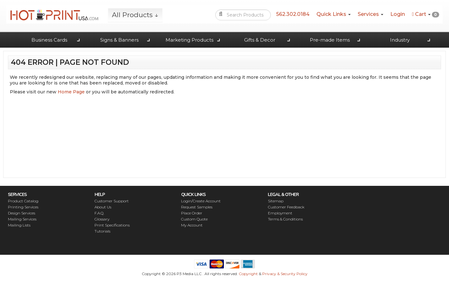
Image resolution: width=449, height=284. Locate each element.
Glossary (101, 219)
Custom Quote (194, 219)
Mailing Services (22, 219)
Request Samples (196, 207)
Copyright (248, 273)
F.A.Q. (99, 213)
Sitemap (275, 201)
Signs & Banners (119, 40)
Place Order (191, 213)
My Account (192, 225)
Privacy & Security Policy (285, 273)
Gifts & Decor (259, 40)
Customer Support (111, 201)
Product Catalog (23, 201)
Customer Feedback (286, 207)
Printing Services (23, 207)
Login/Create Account (201, 201)
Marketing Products (189, 40)
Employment (280, 213)
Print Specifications (112, 225)
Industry (400, 40)
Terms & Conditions (285, 219)
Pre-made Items (330, 40)
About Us (102, 207)
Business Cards (49, 40)
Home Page (71, 92)
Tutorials (102, 231)
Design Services (21, 213)
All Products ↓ (135, 15)
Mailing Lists (19, 225)
